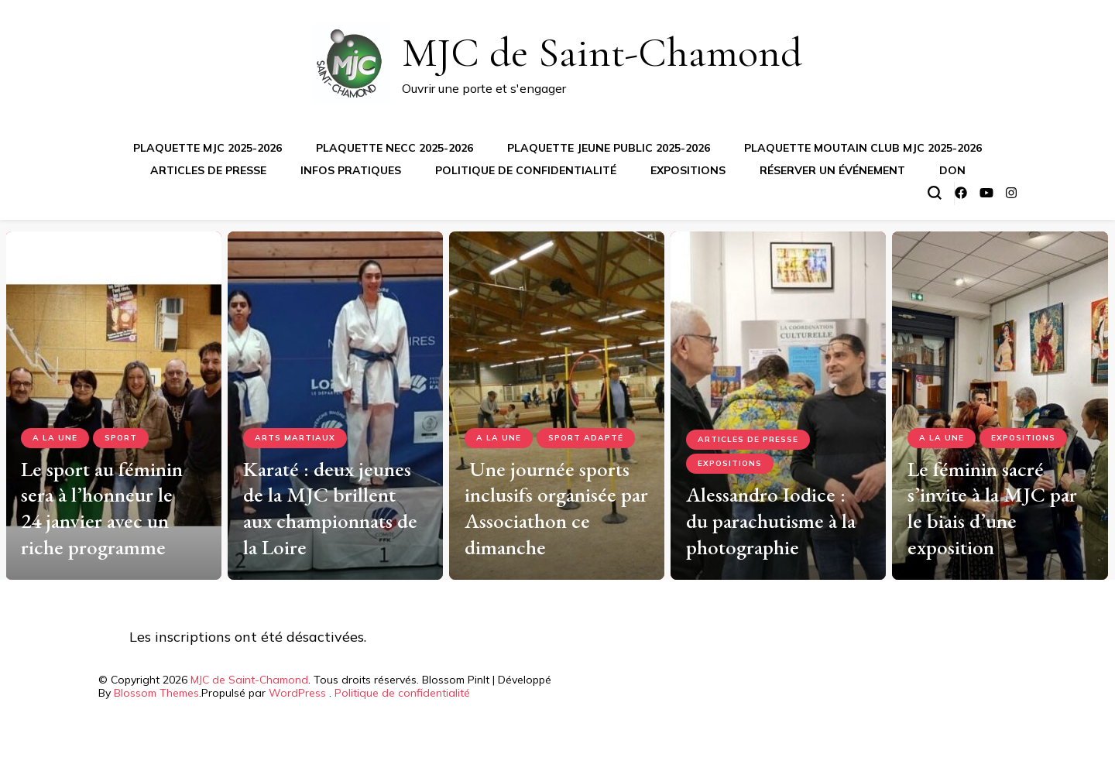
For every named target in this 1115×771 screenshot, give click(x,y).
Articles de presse (208, 170)
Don (952, 170)
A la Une (55, 438)
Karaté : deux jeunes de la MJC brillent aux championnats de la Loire (330, 507)
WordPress (297, 693)
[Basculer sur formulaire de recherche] (935, 193)
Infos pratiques (350, 170)
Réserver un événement (832, 170)
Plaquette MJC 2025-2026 (207, 148)
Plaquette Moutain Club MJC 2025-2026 (863, 148)
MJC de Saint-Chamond (602, 52)
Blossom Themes (156, 693)
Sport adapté (585, 438)
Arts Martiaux (295, 438)
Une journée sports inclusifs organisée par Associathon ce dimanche (556, 507)
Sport (121, 438)
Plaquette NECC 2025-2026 (394, 148)
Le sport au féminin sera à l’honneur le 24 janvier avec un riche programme (102, 507)
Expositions (688, 170)
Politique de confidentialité (525, 170)
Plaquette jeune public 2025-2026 (608, 148)
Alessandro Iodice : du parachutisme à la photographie (771, 520)
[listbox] (557, 400)
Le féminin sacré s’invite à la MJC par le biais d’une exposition (992, 507)
